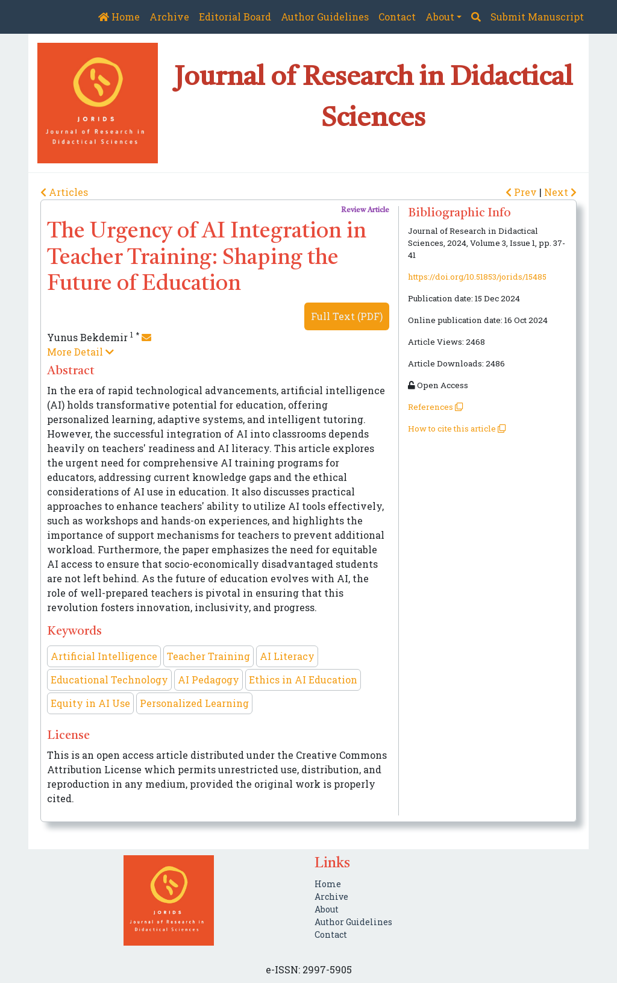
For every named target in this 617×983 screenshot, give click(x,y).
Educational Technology (109, 679)
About (327, 909)
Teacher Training (208, 656)
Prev (522, 192)
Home (119, 16)
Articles (64, 192)
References (435, 406)
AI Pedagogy (208, 679)
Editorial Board (235, 16)
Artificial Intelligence (104, 656)
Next (560, 192)
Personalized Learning (194, 703)
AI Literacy (287, 656)
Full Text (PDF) (347, 316)
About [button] (439, 16)
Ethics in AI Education (303, 679)
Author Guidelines (325, 16)
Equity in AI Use (90, 703)
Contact (397, 16)
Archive (169, 16)
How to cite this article (457, 428)
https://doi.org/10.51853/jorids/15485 (477, 276)
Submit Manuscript (537, 16)
